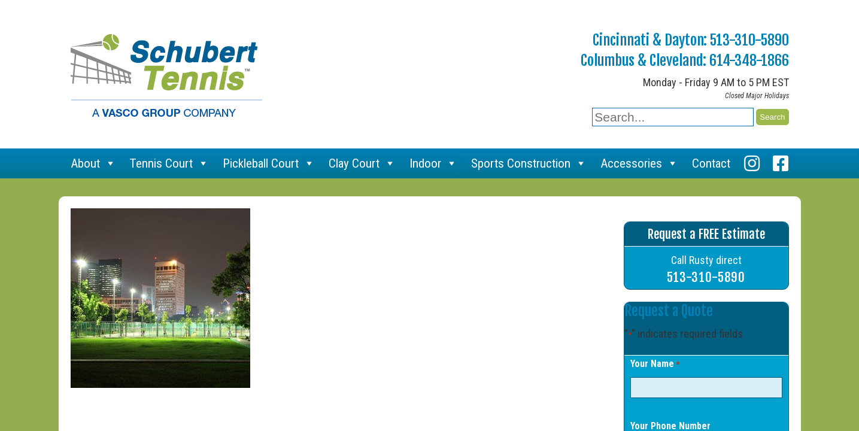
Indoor (433, 163)
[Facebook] (780, 163)
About (93, 163)
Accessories (639, 163)
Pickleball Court (269, 163)
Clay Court (362, 163)
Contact (711, 163)
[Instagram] (752, 163)
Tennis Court (169, 163)
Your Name (654, 364)
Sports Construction (529, 163)
